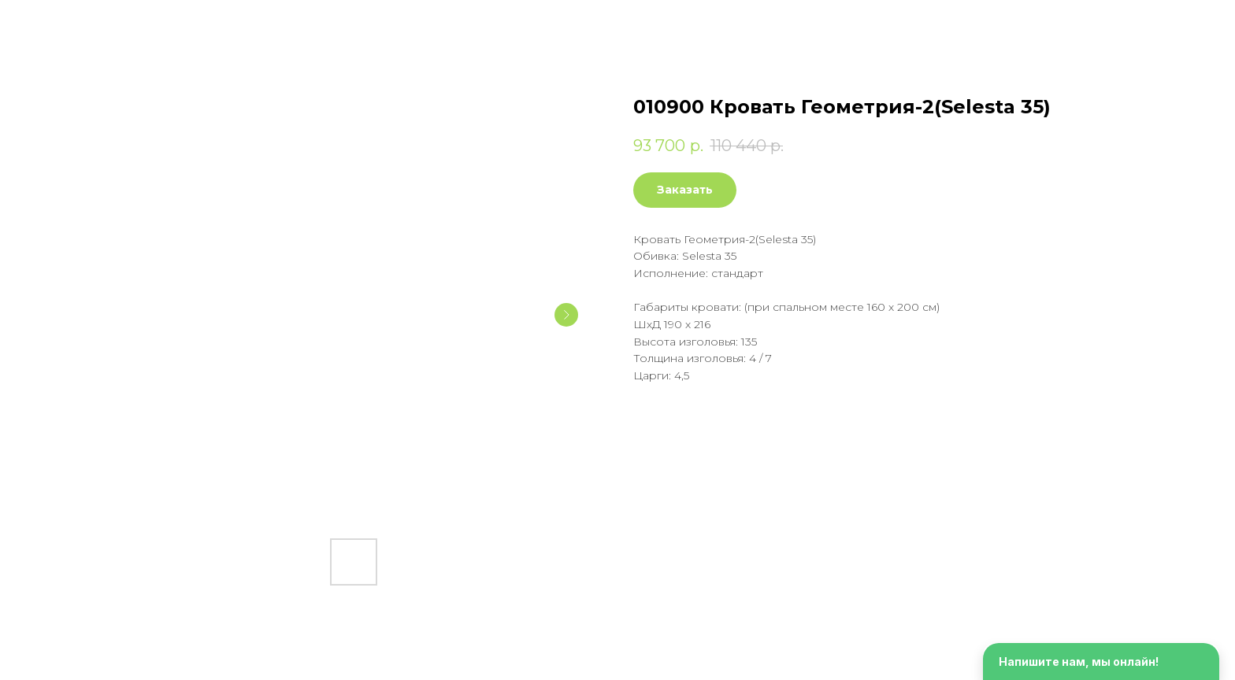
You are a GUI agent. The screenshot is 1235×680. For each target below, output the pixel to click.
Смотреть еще (70, 24)
